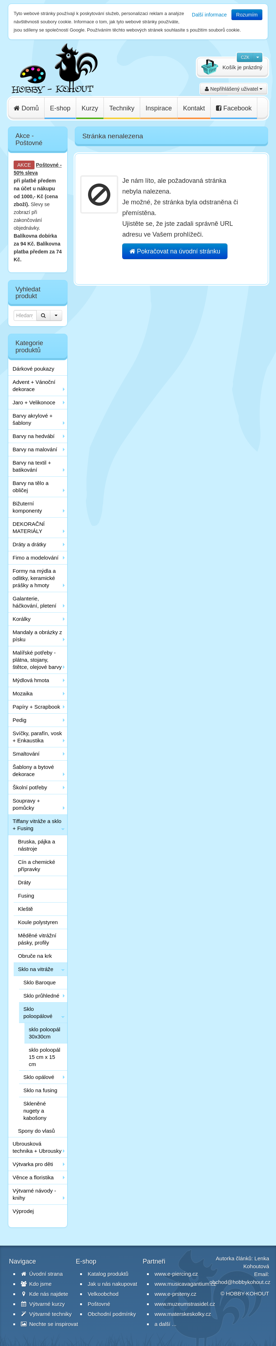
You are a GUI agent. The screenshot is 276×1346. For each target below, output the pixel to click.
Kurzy (90, 108)
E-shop (60, 108)
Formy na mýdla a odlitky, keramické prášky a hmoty (34, 578)
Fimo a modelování (36, 558)
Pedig (19, 720)
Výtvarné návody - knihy (34, 1194)
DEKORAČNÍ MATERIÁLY (29, 527)
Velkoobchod (103, 1294)
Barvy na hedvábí (34, 436)
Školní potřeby (30, 787)
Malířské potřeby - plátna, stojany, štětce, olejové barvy (37, 660)
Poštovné (47, 165)
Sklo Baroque (39, 982)
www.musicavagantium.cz (185, 1284)
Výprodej (23, 1211)
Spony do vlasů (36, 1131)
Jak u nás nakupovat (112, 1284)
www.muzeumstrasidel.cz (185, 1304)
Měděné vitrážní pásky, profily (37, 939)
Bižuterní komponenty (27, 507)
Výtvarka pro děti (33, 1164)
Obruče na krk (35, 956)
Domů (26, 108)
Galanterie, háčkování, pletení (34, 602)
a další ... (165, 1324)
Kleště (25, 909)
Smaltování (26, 754)
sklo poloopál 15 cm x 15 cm (44, 1057)
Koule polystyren (38, 922)
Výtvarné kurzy (43, 1304)
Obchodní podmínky (112, 1314)
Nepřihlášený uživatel (233, 89)
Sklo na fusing (40, 1090)
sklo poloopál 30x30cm (44, 1033)
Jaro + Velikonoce (34, 402)
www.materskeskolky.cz (183, 1314)
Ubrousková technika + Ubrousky (37, 1147)
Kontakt (194, 108)
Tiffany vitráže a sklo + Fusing (37, 824)
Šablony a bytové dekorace (33, 770)
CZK (245, 57)
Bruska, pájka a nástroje (36, 845)
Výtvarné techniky (46, 1314)
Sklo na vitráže (35, 969)
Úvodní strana (42, 1274)
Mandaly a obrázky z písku (37, 635)
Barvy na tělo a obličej (31, 486)
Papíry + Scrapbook (36, 707)
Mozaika (23, 693)
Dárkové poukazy (33, 369)
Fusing (26, 896)
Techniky (121, 108)
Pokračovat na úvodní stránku (174, 251)
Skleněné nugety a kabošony (34, 1110)
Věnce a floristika (33, 1177)
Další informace (209, 15)
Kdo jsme (36, 1284)
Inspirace (159, 108)
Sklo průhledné (41, 996)
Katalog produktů (108, 1274)
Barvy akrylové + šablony (32, 419)
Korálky (22, 619)
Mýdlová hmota (31, 680)
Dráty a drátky (29, 544)
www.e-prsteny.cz (175, 1294)
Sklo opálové (38, 1077)
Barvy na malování (35, 449)
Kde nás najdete (44, 1294)
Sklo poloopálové (37, 1012)
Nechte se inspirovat (49, 1324)
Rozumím (247, 15)
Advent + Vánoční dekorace (34, 385)
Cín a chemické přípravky (36, 865)
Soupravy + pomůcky (26, 804)
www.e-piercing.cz (176, 1274)
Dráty (24, 882)
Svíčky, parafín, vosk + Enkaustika (37, 736)
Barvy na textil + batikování (32, 466)
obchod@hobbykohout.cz (240, 1282)
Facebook (234, 108)
